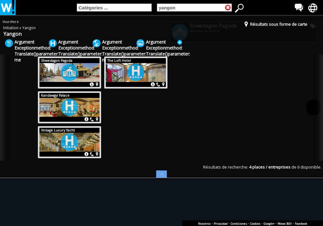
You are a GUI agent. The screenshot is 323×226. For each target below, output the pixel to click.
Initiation (11, 27)
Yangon (29, 27)
